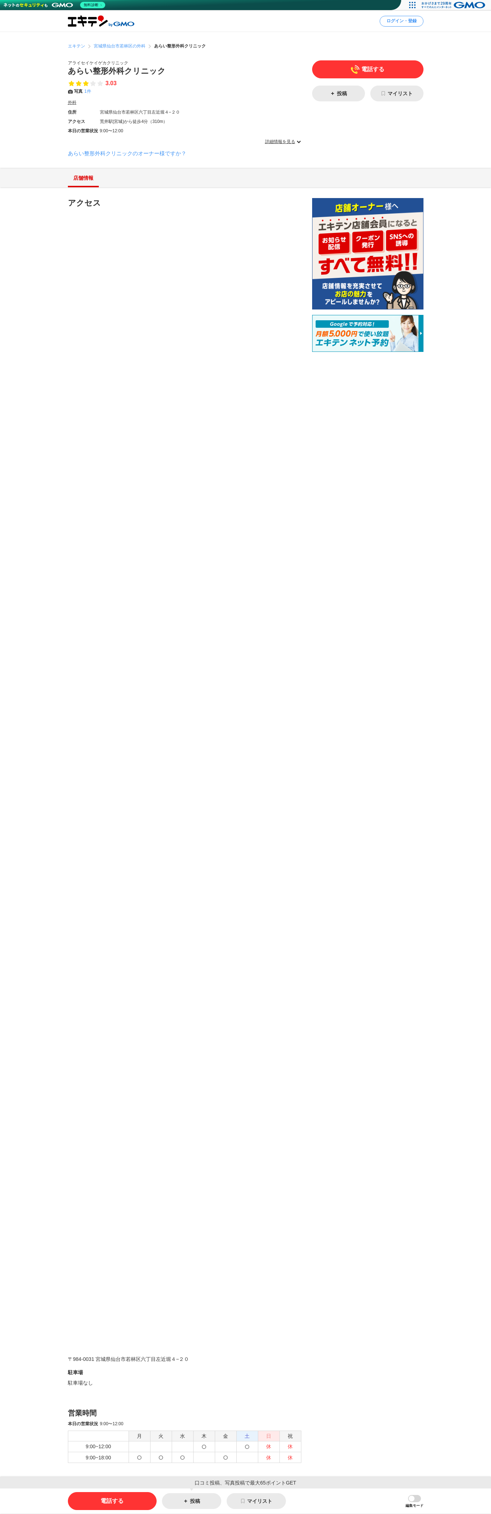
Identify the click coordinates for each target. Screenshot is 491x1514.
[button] (414, 1501)
